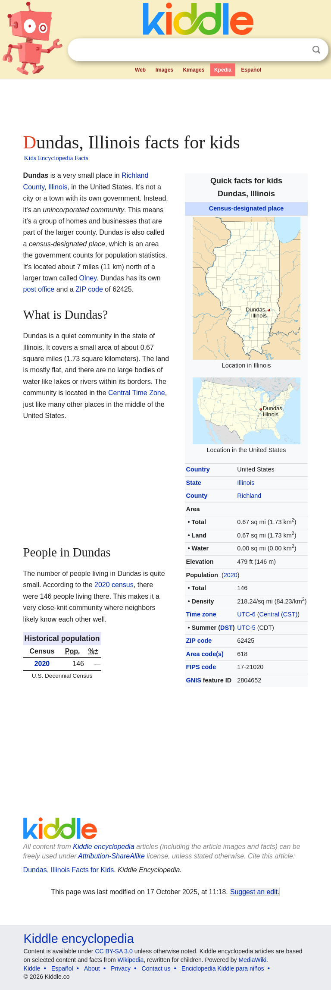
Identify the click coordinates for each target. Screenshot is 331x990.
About (92, 968)
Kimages (193, 70)
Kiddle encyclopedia (103, 846)
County (197, 495)
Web (140, 70)
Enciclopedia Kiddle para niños (222, 968)
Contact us (156, 968)
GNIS (193, 680)
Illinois (245, 482)
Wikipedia (131, 959)
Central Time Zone (136, 392)
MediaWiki (252, 959)
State (193, 482)
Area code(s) (205, 654)
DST (226, 627)
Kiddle (32, 968)
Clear (298, 50)
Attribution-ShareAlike (111, 856)
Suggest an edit (254, 892)
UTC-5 (246, 627)
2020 (230, 575)
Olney (88, 278)
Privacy (121, 968)
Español (251, 70)
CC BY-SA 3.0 (113, 951)
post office (39, 289)
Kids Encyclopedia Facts (56, 157)
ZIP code (199, 640)
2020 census (114, 584)
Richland (249, 495)
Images (164, 70)
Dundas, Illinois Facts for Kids (68, 870)
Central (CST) (278, 614)
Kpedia (222, 70)
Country (198, 469)
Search (316, 50)
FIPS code (201, 666)
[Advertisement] (165, 103)
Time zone (201, 614)
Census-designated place (246, 208)
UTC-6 (246, 614)
